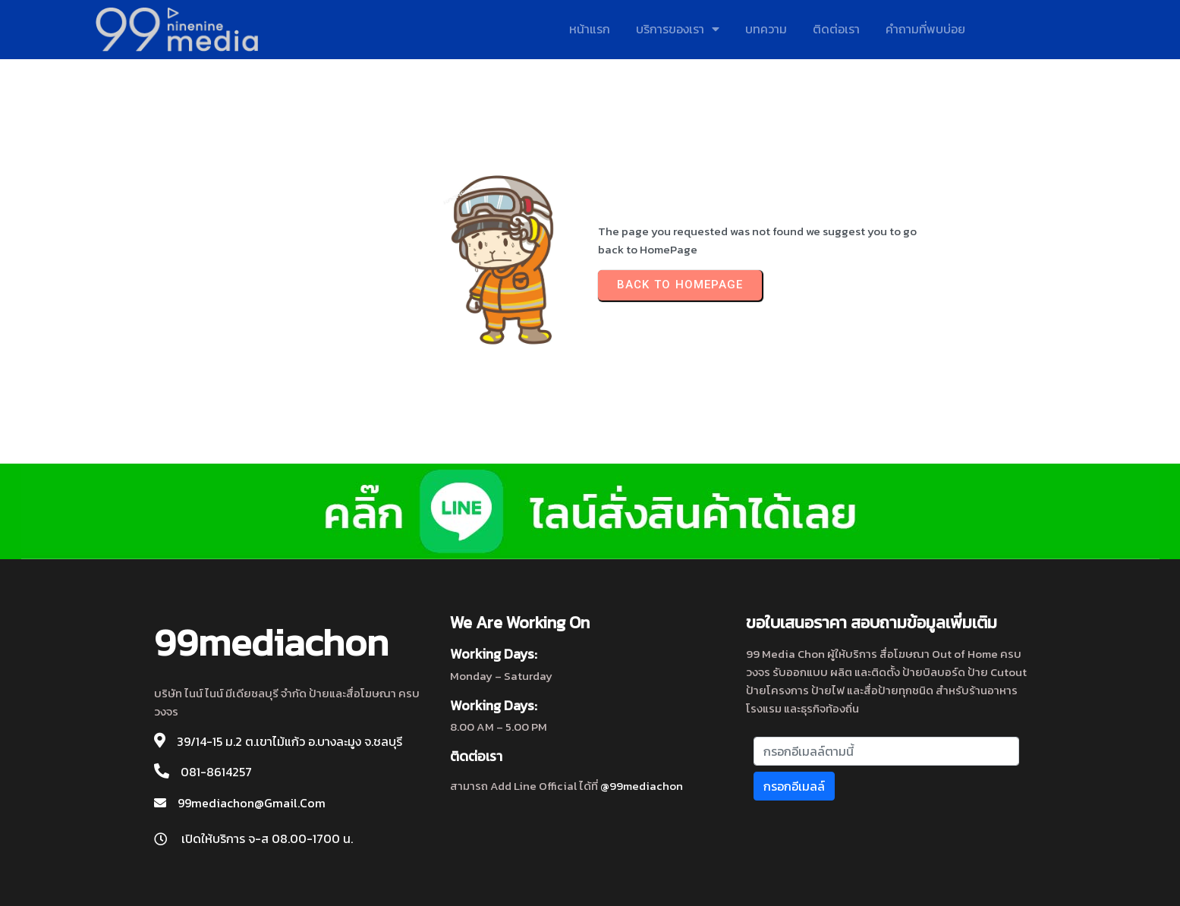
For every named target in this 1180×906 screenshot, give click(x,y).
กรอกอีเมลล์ (794, 786)
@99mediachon (641, 785)
